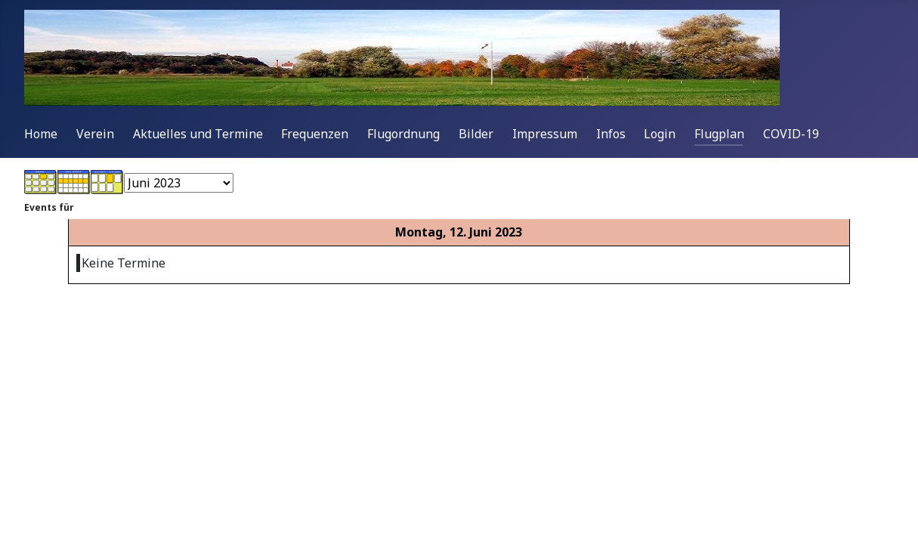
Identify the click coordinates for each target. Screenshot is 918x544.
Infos (611, 133)
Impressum (544, 133)
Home (40, 133)
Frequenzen (314, 133)
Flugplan (719, 133)
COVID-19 (791, 133)
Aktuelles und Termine (198, 133)
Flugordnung (403, 133)
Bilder (476, 133)
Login (659, 133)
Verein (95, 133)
